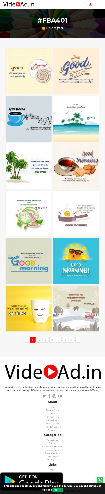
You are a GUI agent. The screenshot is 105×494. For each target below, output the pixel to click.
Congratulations (52, 453)
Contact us (52, 430)
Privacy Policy (52, 410)
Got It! (57, 490)
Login (52, 469)
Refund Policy (52, 420)
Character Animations (52, 446)
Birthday (53, 443)
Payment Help (52, 417)
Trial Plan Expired (52, 427)
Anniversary (52, 440)
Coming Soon (53, 450)
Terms (52, 407)
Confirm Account (52, 423)
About (52, 413)
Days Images (53, 456)
